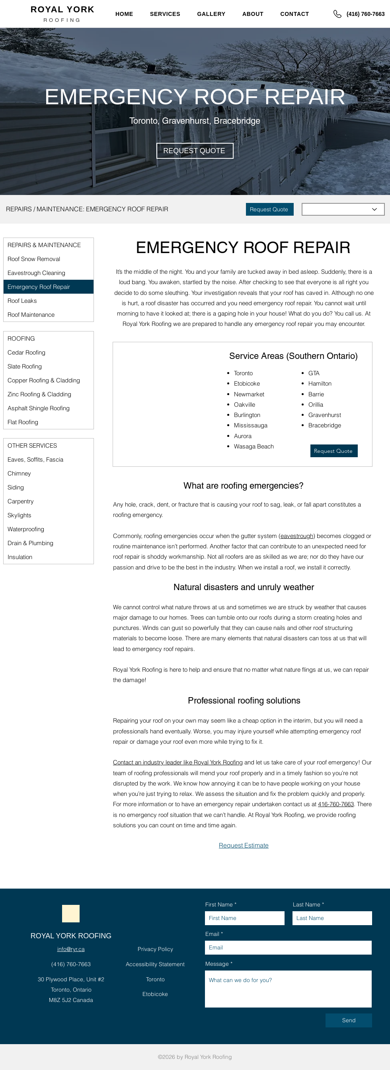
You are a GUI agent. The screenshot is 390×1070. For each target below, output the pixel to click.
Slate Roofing (25, 366)
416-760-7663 (336, 804)
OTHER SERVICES (32, 445)
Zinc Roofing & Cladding (39, 394)
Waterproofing (26, 529)
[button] (168, 13)
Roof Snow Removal (34, 259)
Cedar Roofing (26, 352)
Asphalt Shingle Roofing (39, 408)
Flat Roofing (23, 422)
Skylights (19, 515)
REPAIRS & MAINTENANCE (44, 245)
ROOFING (21, 338)
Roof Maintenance (31, 314)
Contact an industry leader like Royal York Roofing (178, 762)
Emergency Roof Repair (39, 286)
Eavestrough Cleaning (36, 273)
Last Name (306, 904)
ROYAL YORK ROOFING (71, 936)
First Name (219, 904)
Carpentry (21, 501)
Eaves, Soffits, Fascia (35, 459)
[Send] (349, 1020)
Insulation (20, 557)
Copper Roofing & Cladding (44, 380)
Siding (16, 487)
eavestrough (297, 536)
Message (217, 964)
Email (212, 934)
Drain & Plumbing (30, 543)
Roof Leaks (22, 300)
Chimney (19, 473)
